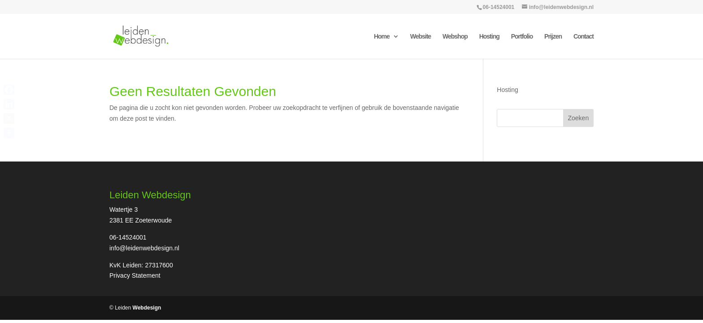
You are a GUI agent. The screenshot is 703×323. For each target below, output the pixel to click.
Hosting (489, 36)
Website (420, 36)
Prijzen (553, 36)
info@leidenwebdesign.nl (144, 248)
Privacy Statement (135, 275)
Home (382, 36)
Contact (583, 36)
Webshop (455, 36)
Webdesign (147, 308)
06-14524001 (499, 7)
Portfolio (522, 36)
